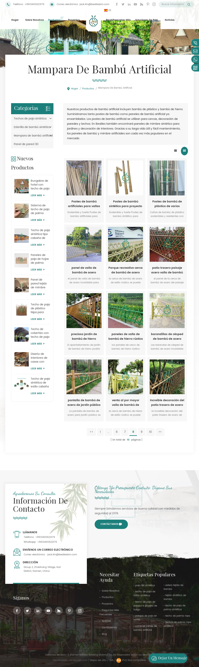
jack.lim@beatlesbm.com (94, 4)
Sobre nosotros (34, 20)
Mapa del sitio (98, 660)
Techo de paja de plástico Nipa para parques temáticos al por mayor (40, 308)
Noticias (170, 20)
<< (91, 432)
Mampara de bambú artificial (33, 135)
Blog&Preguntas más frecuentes (118, 22)
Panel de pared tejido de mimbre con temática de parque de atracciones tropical (40, 283)
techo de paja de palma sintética (174, 607)
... (108, 432)
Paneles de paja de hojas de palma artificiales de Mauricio (40, 259)
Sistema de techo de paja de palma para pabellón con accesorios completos (40, 209)
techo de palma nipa (177, 616)
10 (150, 432)
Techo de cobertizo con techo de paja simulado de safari (40, 333)
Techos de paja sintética (30, 118)
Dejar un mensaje (168, 658)
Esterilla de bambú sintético (32, 127)
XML (111, 660)
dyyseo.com (80, 660)
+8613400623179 (34, 4)
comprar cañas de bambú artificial (145, 628)
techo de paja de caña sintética (144, 593)
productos (107, 597)
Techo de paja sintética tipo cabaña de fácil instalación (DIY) (40, 234)
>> (159, 432)
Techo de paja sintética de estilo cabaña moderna (40, 383)
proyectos (74, 20)
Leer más (38, 195)
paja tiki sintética (145, 585)
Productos (54, 20)
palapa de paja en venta (145, 618)
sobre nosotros (110, 591)
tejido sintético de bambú (175, 597)
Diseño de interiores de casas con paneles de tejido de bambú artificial (39, 358)
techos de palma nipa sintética (177, 624)
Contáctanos (109, 524)
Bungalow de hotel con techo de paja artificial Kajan (40, 185)
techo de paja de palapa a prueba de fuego (145, 606)
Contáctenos (143, 30)
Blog (104, 634)
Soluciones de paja (146, 20)
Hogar (15, 20)
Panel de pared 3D (26, 144)
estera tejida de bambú (173, 587)
